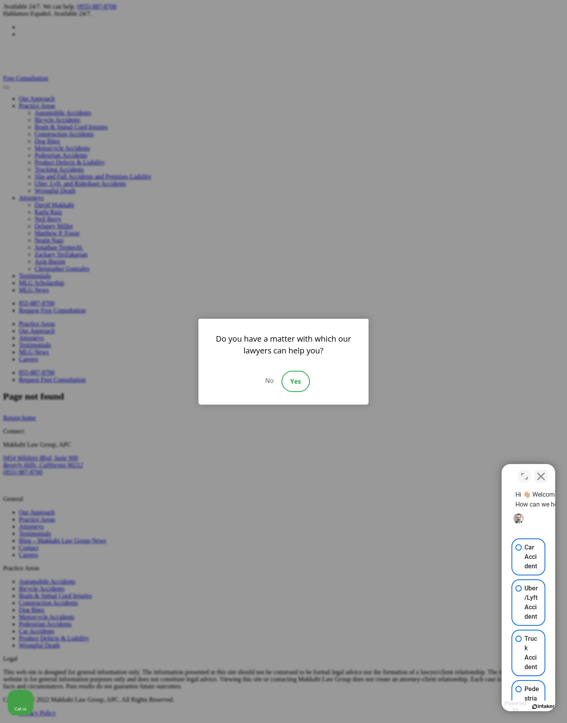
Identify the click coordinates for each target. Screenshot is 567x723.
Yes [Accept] (295, 381)
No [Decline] (269, 380)
